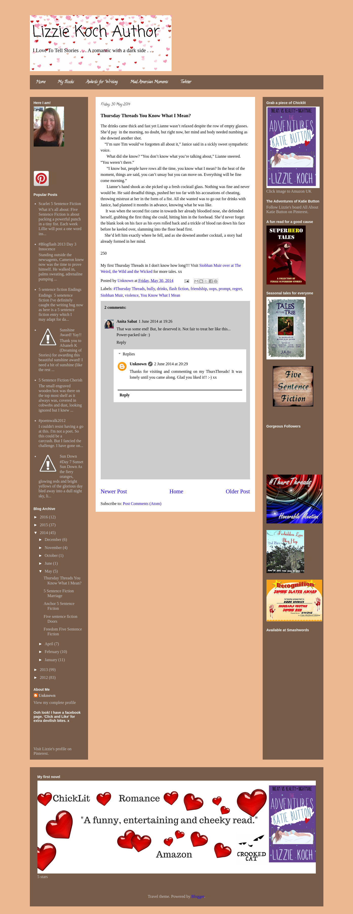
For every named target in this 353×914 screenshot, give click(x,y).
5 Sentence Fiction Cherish (60, 380)
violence (131, 295)
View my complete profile (55, 702)
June (49, 563)
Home (40, 82)
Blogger (197, 896)
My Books (65, 82)
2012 (44, 677)
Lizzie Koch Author (96, 32)
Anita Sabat (127, 321)
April (49, 644)
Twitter (185, 82)
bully (151, 289)
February (52, 651)
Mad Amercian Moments (149, 82)
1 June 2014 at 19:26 (155, 321)
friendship (199, 289)
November (54, 547)
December (53, 539)
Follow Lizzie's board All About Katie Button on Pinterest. (292, 209)
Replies (129, 354)
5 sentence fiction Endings (60, 289)
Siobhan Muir (112, 295)
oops (213, 289)
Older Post (238, 491)
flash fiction (179, 289)
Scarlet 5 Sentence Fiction (60, 203)
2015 (44, 525)
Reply (121, 342)
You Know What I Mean (160, 295)
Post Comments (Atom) (142, 503)
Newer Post (114, 491)
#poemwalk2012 (52, 420)
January (51, 660)
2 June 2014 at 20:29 (171, 364)
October (52, 555)
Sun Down (68, 456)
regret (237, 289)
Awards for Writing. (102, 82)
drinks (162, 289)
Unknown (138, 364)
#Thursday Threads (129, 289)
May (49, 571)
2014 (44, 533)
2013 (44, 669)
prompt (224, 289)
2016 (44, 517)
